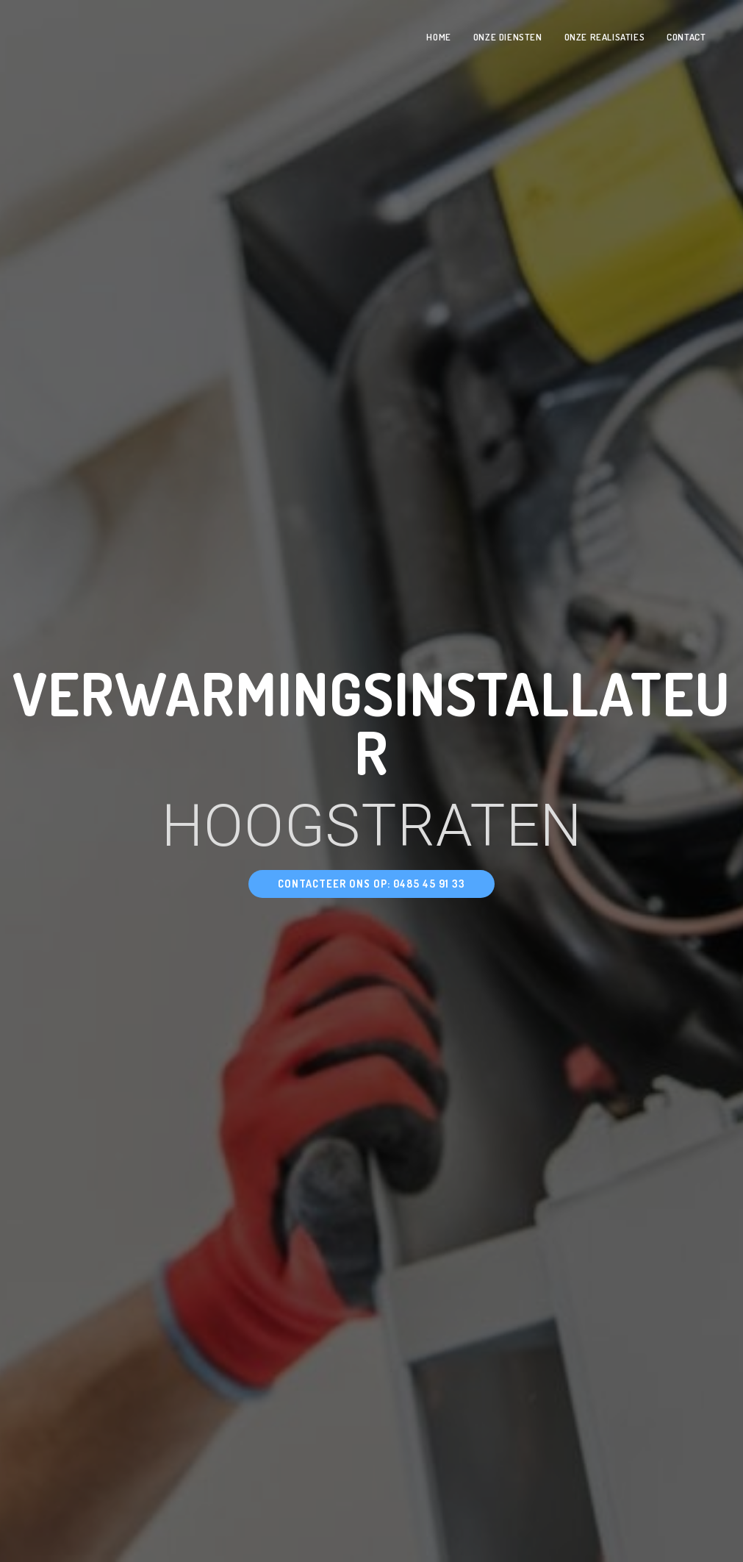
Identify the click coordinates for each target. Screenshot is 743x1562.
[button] (371, 884)
